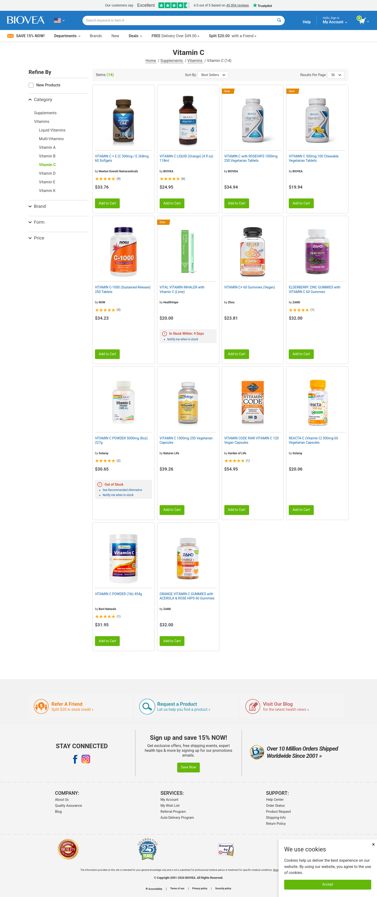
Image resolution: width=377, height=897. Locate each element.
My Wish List (170, 805)
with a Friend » (232, 36)
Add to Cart (107, 203)
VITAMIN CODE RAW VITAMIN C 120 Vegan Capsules (251, 440)
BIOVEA (168, 171)
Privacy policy (199, 888)
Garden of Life (237, 453)
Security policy (223, 888)
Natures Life (171, 453)
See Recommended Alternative (122, 490)
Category (40, 99)
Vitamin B (47, 156)
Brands (96, 36)
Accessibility (154, 889)
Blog (58, 811)
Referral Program (173, 811)
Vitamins (195, 60)
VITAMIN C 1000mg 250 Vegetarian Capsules (186, 440)
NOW (102, 302)
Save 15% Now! (25, 36)
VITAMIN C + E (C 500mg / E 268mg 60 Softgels (122, 158)
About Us (62, 799)
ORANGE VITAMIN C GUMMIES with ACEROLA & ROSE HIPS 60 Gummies (187, 596)
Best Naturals (107, 609)
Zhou (231, 302)
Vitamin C (47, 164)
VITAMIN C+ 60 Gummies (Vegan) (249, 287)
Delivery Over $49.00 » (175, 36)
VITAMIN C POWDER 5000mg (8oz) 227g (121, 440)
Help (307, 22)
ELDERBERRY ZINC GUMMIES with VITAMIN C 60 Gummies (314, 289)
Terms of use (177, 888)
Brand (37, 206)
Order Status (275, 805)
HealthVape (170, 302)
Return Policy (276, 823)
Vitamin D (47, 173)
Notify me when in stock (182, 339)
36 (336, 75)
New (115, 36)
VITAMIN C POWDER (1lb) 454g (118, 594)
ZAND (296, 302)
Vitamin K (47, 190)
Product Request (278, 811)
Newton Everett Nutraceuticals (118, 171)
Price (36, 238)
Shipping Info (276, 817)
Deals (135, 36)
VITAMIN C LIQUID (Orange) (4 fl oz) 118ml (186, 158)
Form (36, 222)
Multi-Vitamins (51, 139)
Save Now (188, 767)
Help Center (275, 799)
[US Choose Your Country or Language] (59, 20)
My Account (169, 799)
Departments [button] (67, 36)
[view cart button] (364, 21)
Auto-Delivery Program (177, 817)
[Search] (279, 20)
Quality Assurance (68, 805)
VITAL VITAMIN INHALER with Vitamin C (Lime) (182, 289)
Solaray (103, 453)
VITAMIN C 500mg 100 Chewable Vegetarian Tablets (314, 158)
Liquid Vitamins (52, 130)
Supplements (172, 60)
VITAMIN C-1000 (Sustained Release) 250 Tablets (123, 289)
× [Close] (373, 844)
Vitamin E (47, 182)
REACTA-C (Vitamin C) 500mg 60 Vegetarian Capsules (313, 440)
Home (151, 60)
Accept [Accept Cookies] (327, 884)
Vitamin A (47, 147)
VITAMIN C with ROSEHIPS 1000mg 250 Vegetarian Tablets (251, 158)
